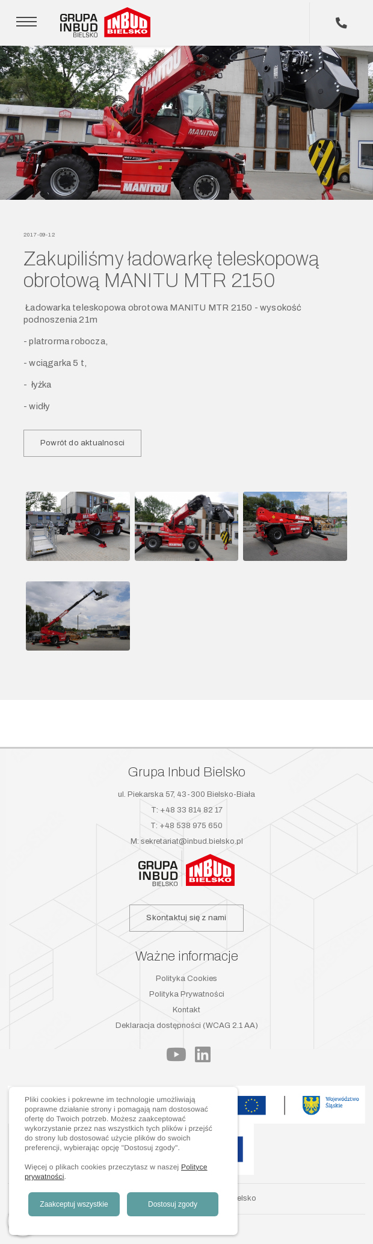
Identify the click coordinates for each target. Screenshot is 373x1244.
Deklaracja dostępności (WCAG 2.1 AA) (187, 1025)
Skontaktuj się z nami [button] (186, 917)
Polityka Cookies (186, 978)
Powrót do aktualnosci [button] (82, 442)
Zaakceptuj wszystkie (74, 1204)
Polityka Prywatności (186, 994)
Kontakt (186, 1010)
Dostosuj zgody (172, 1204)
